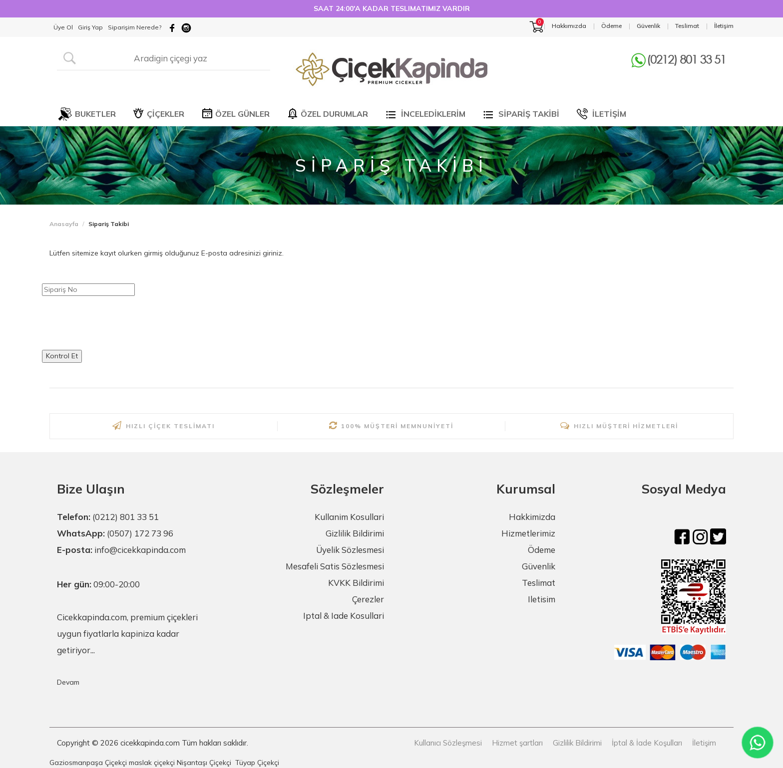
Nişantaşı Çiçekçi (204, 762)
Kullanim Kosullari (349, 517)
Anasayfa (63, 224)
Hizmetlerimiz (528, 533)
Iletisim (541, 599)
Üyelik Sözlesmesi (350, 549)
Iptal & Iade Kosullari (343, 615)
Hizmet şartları (517, 743)
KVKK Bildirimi (356, 582)
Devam (68, 682)
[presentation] (118, 322)
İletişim (704, 743)
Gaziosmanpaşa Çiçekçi (88, 762)
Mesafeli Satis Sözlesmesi (335, 566)
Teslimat (538, 582)
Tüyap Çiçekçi (257, 762)
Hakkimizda (532, 517)
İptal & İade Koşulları (647, 743)
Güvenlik (538, 566)
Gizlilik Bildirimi (355, 533)
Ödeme (541, 549)
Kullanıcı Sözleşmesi (448, 743)
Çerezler (368, 599)
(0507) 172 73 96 (140, 533)
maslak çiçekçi (152, 762)
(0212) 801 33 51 (125, 517)
